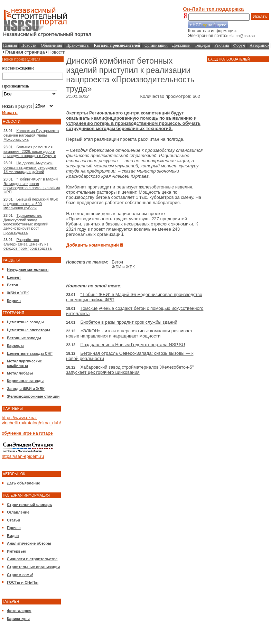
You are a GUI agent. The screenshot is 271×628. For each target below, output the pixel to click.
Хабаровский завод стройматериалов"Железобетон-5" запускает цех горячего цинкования (130, 369)
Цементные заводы (25, 322)
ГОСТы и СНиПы (22, 582)
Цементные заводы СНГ (30, 353)
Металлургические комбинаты (24, 363)
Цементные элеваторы (28, 330)
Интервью (16, 551)
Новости (29, 45)
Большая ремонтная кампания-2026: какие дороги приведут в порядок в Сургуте (29, 151)
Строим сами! (20, 575)
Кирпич (14, 300)
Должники (181, 45)
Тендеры (202, 45)
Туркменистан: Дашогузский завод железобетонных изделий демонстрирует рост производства (25, 223)
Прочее (14, 528)
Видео (13, 536)
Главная (10, 45)
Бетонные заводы (24, 338)
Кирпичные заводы (25, 381)
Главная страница (25, 52)
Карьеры (15, 345)
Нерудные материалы (27, 269)
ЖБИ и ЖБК (18, 293)
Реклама (221, 45)
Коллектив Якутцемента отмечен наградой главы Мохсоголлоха (31, 135)
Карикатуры (18, 619)
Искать (260, 16)
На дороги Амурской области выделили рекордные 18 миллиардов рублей (30, 167)
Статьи (13, 520)
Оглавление (18, 512)
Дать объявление (23, 483)
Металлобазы (20, 373)
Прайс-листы (78, 45)
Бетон (12, 285)
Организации (156, 45)
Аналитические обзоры (29, 543)
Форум (239, 45)
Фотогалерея (19, 611)
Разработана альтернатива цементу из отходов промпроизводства (27, 244)
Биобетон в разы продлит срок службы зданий (128, 322)
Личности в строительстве (32, 559)
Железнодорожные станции (33, 396)
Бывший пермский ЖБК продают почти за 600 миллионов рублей (30, 203)
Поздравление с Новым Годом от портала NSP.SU (132, 344)
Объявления (51, 45)
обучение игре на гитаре (27, 433)
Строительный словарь (29, 504)
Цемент (14, 277)
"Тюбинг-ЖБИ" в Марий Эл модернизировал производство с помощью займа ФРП (31, 185)
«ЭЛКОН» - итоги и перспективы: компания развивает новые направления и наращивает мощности (129, 333)
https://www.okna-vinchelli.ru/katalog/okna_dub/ (31, 420)
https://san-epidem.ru (23, 456)
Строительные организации (33, 567)
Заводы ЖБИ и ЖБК (26, 389)
